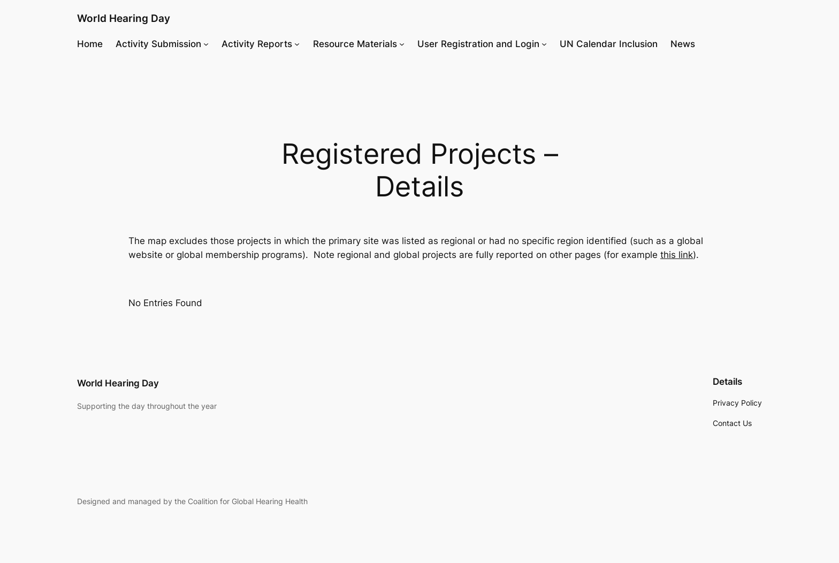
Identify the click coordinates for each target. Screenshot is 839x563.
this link (676, 254)
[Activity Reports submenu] (297, 44)
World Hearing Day (123, 18)
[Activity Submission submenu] (206, 44)
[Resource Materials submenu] (402, 44)
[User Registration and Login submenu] (544, 44)
